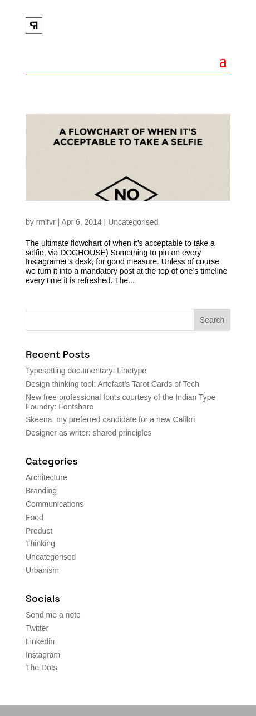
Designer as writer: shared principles (88, 432)
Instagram (43, 654)
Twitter (37, 628)
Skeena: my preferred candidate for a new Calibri (110, 419)
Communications (54, 504)
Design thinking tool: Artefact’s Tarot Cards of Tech (112, 383)
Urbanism (42, 570)
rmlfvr (46, 222)
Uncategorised (133, 222)
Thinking (40, 543)
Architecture (46, 477)
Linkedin (40, 641)
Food (34, 517)
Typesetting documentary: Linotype (86, 370)
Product (39, 530)
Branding (41, 490)
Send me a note (53, 614)
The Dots (41, 667)
